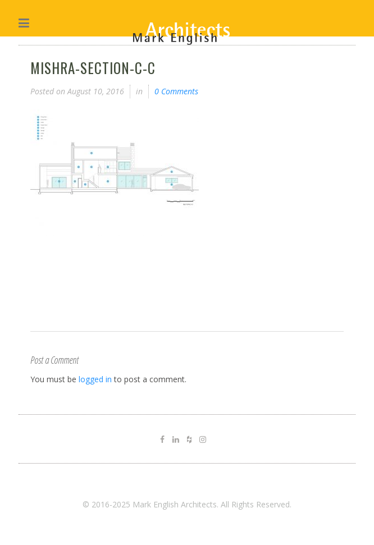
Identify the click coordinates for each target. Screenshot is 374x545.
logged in (95, 379)
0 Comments (176, 91)
